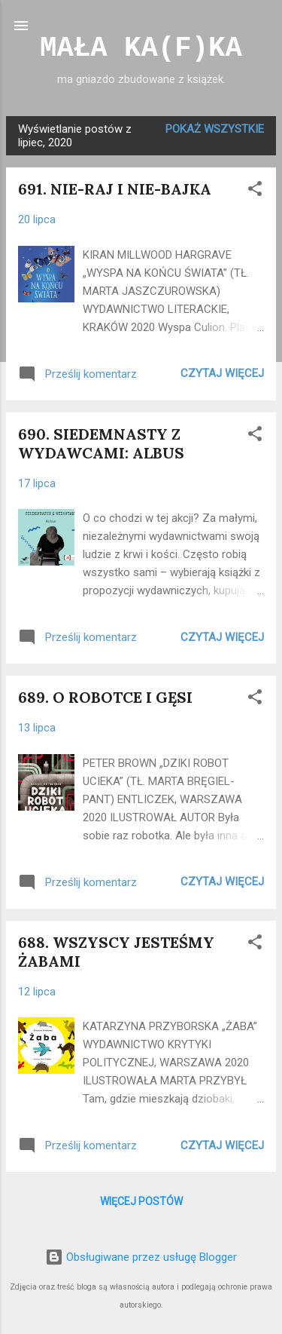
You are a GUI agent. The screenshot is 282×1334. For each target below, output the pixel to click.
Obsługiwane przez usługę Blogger (141, 1257)
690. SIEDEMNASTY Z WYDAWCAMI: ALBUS (101, 443)
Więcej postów (141, 1201)
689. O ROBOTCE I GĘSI (105, 697)
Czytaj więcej (222, 373)
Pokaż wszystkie (214, 129)
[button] (255, 191)
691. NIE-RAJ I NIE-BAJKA (114, 188)
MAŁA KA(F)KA (141, 48)
